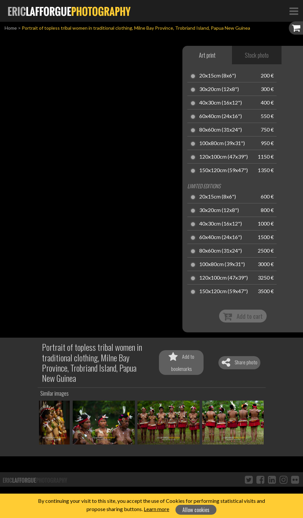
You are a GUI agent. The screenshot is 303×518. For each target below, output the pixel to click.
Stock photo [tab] (257, 55)
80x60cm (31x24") (220, 130)
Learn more (156, 509)
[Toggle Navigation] (293, 10)
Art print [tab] (207, 55)
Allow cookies (195, 510)
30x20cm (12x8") (219, 89)
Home (11, 28)
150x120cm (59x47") (223, 170)
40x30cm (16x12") (220, 103)
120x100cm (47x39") (223, 157)
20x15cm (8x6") (217, 75)
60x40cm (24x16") (220, 116)
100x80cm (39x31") (222, 143)
